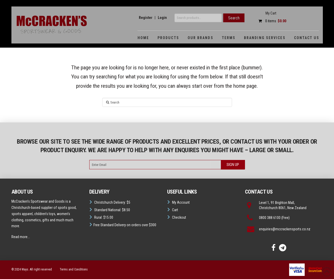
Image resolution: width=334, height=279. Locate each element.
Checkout (179, 217)
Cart (175, 210)
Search (234, 18)
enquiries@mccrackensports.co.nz (284, 229)
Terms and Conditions (74, 269)
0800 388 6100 (270, 218)
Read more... (20, 237)
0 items (271, 21)
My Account (181, 202)
